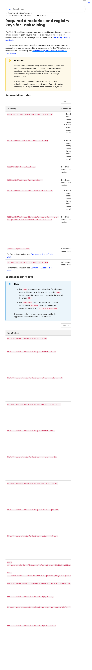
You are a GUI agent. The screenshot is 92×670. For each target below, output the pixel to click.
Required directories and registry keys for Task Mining (28, 15)
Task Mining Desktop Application (20, 13)
